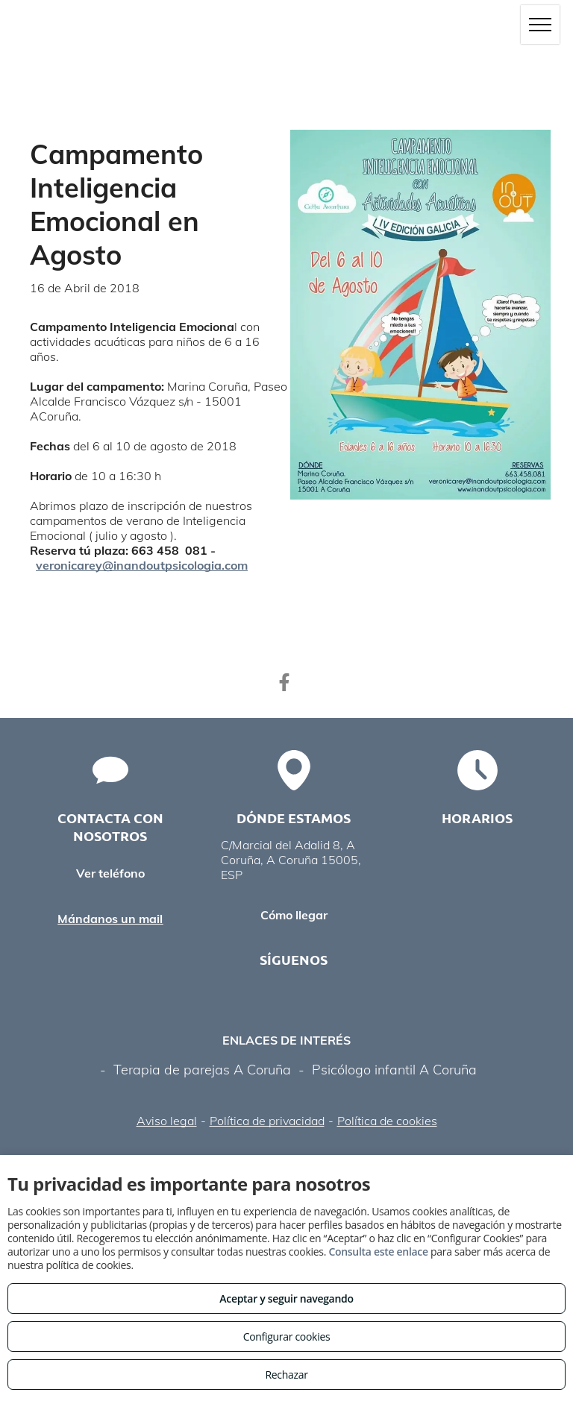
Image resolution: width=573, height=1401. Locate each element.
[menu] (540, 24)
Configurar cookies (287, 1336)
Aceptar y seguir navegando (286, 1298)
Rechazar (286, 1374)
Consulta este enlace (378, 1251)
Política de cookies (387, 1120)
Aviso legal (167, 1120)
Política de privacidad (267, 1120)
